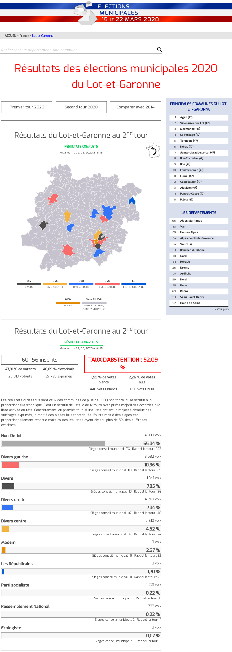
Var (182, 226)
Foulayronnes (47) (191, 170)
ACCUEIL (10, 36)
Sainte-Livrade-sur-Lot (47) (197, 152)
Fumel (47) (187, 176)
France (24, 36)
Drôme (184, 268)
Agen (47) (186, 117)
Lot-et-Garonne (42, 36)
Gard (183, 256)
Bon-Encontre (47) (191, 158)
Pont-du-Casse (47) (192, 194)
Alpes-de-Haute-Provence (197, 238)
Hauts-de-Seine (190, 303)
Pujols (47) (186, 199)
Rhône (184, 291)
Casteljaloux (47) (191, 182)
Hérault (185, 262)
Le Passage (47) (190, 135)
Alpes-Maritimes (191, 221)
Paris (183, 285)
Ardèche (185, 273)
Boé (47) (185, 164)
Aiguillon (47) (188, 188)
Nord (183, 279)
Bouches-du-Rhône (192, 250)
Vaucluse (186, 244)
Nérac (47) (186, 147)
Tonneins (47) (189, 141)
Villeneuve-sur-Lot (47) (195, 123)
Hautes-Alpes (189, 232)
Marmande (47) (190, 129)
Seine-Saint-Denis (191, 297)
